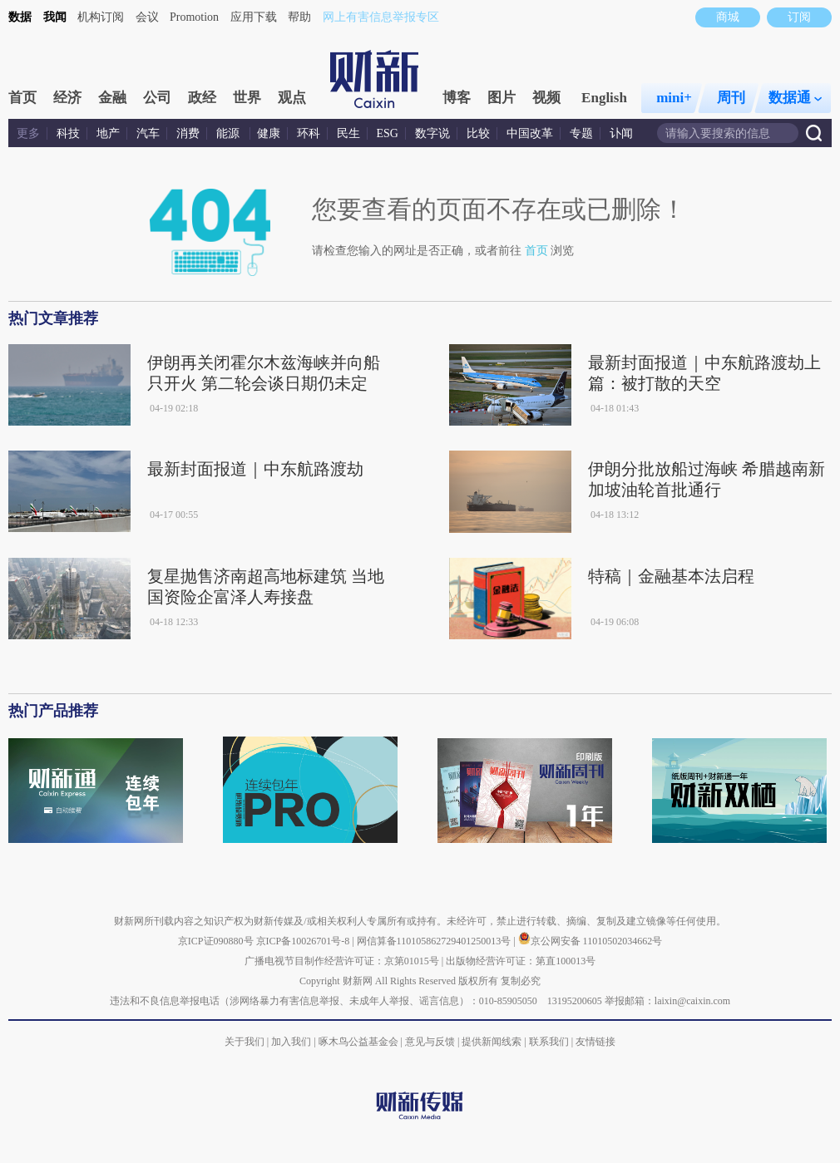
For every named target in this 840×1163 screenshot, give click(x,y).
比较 (478, 133)
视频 (546, 98)
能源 (229, 133)
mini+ (674, 98)
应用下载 (253, 17)
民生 (348, 133)
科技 (68, 133)
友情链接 (595, 1041)
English (604, 98)
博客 (456, 98)
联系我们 (549, 1041)
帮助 (299, 17)
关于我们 (244, 1041)
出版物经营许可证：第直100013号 (520, 961)
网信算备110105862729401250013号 (435, 941)
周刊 (731, 98)
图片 (501, 98)
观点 (292, 98)
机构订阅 (100, 17)
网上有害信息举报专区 (381, 17)
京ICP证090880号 (216, 941)
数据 (20, 17)
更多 (28, 133)
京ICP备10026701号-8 (304, 941)
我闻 (55, 17)
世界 (247, 98)
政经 (202, 98)
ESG (387, 133)
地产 (108, 133)
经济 (67, 98)
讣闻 (621, 133)
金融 (112, 98)
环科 (308, 133)
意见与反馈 (430, 1041)
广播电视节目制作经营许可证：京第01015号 (342, 961)
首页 (22, 98)
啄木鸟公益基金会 (360, 1041)
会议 (147, 17)
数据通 (795, 98)
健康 (268, 133)
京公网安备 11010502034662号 (590, 941)
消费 (188, 133)
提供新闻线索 (491, 1041)
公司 (157, 98)
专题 (581, 133)
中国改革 (529, 133)
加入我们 (291, 1041)
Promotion (194, 17)
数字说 (432, 133)
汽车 (148, 133)
